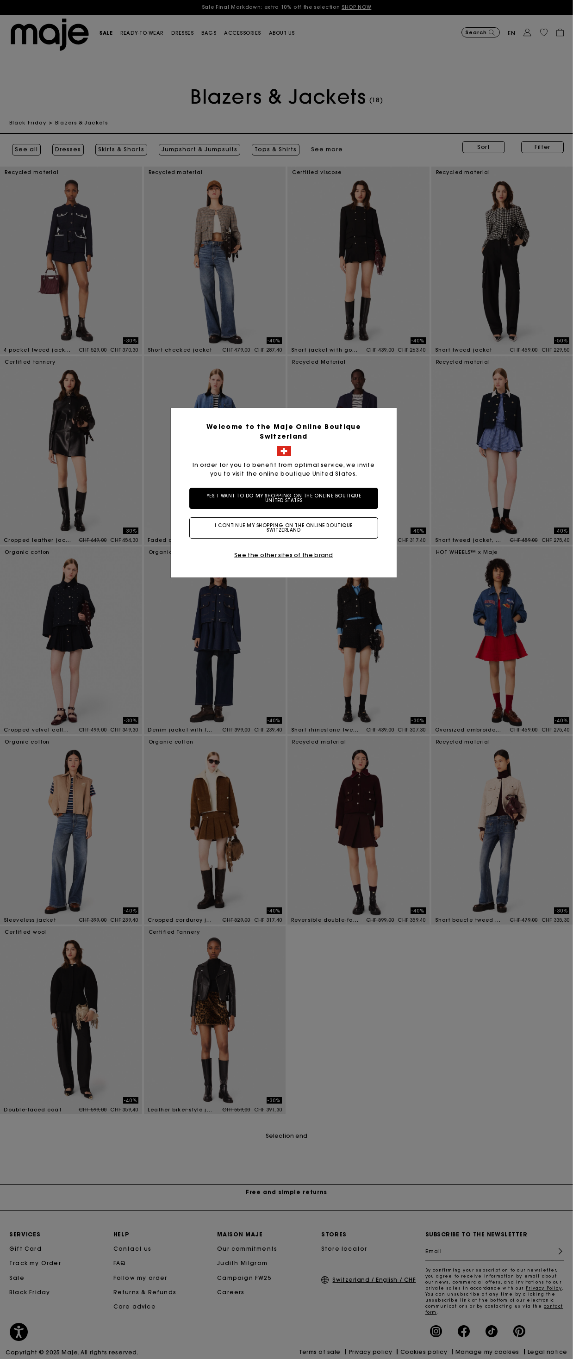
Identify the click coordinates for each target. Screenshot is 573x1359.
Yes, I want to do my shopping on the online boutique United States (286, 498)
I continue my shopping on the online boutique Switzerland (286, 527)
